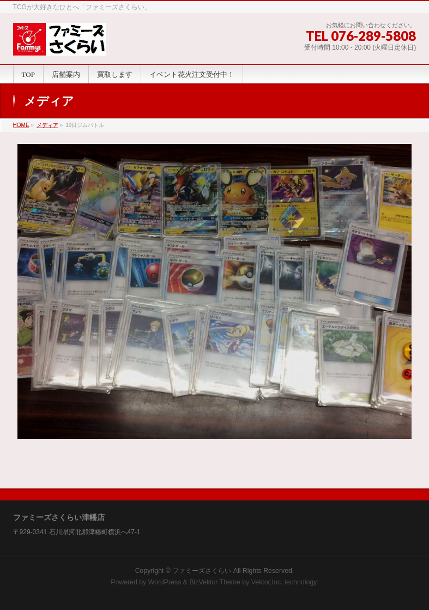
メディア (47, 125)
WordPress (165, 582)
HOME (21, 125)
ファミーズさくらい (201, 571)
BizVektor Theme (214, 582)
